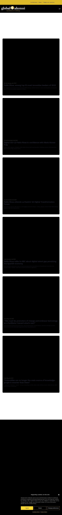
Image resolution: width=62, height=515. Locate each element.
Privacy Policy (44, 511)
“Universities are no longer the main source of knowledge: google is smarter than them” (29, 381)
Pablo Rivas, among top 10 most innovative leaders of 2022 (30, 85)
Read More (8, 93)
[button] (59, 495)
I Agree (27, 508)
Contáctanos (33, 2)
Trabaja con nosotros (48, 2)
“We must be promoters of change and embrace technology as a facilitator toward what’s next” (30, 322)
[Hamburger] (59, 9)
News (40, 2)
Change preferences (53, 508)
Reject (40, 508)
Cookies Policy (36, 511)
